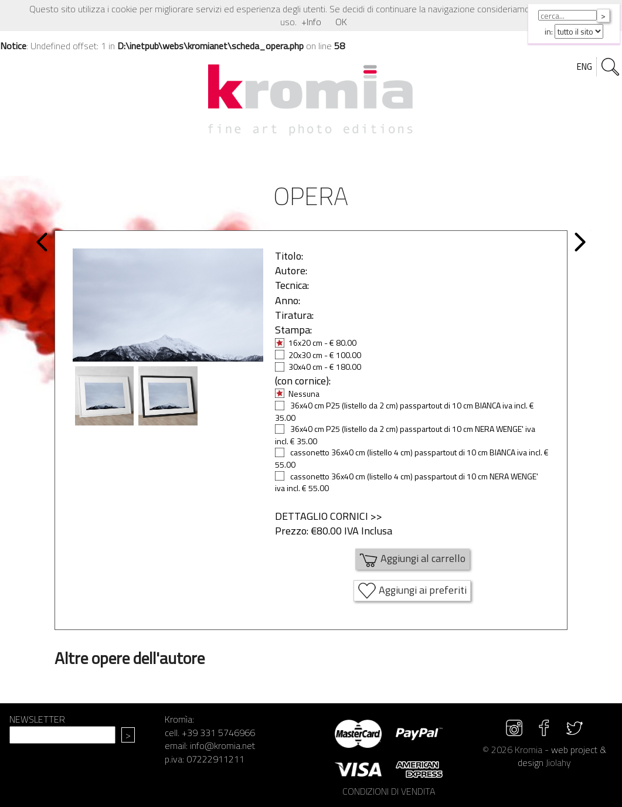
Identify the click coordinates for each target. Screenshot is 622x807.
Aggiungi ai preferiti (412, 590)
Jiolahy (558, 762)
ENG (584, 66)
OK (341, 22)
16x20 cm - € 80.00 (315, 342)
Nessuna (297, 393)
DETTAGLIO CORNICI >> (328, 516)
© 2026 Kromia (512, 750)
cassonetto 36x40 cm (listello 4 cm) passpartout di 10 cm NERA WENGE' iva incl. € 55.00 (406, 482)
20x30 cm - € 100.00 (318, 355)
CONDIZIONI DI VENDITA (388, 791)
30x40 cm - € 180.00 (318, 366)
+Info (311, 22)
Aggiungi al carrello (412, 559)
